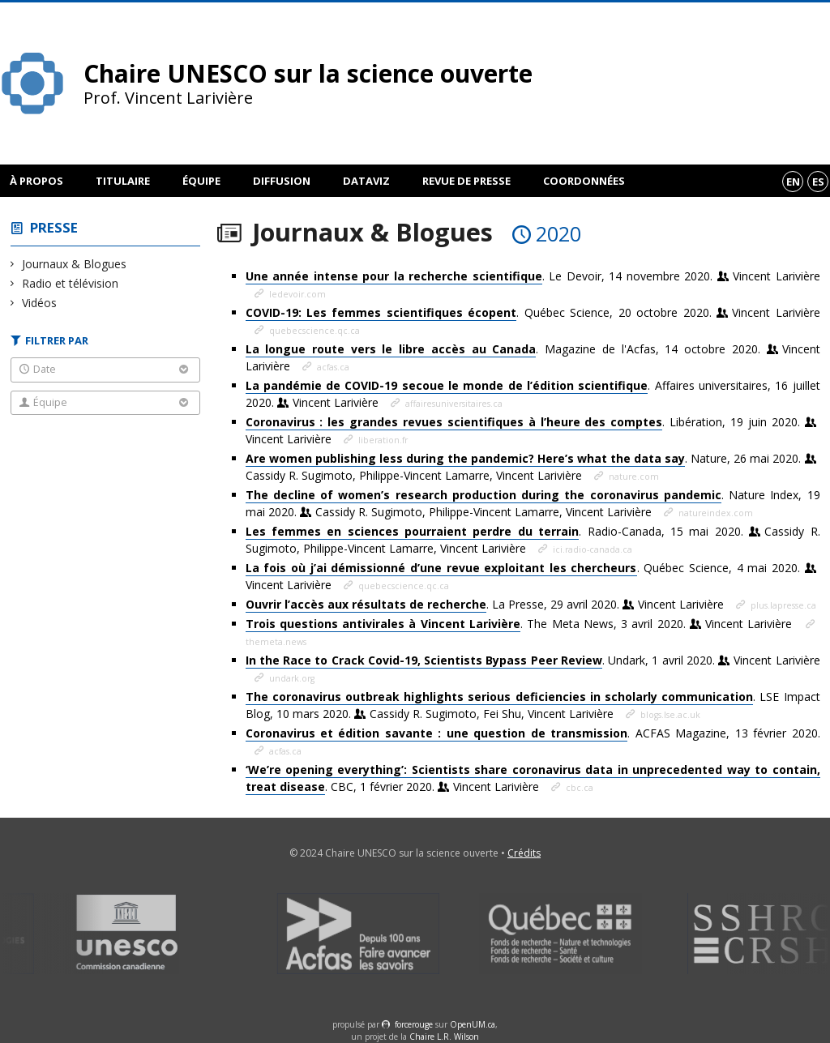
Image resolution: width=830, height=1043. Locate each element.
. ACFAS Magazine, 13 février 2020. (533, 733)
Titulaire (123, 180)
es (818, 181)
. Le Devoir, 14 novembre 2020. (533, 276)
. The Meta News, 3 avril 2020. (521, 624)
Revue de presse (466, 180)
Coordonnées (584, 180)
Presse (54, 227)
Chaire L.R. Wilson (444, 1036)
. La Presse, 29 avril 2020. (486, 604)
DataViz (366, 180)
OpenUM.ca (472, 1024)
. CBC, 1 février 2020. (533, 778)
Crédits (524, 853)
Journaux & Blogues (74, 263)
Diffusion (281, 180)
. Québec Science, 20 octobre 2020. (533, 313)
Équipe (201, 180)
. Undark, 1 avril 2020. (533, 660)
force (414, 1024)
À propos (36, 180)
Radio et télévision (70, 283)
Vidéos (40, 302)
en (793, 181)
